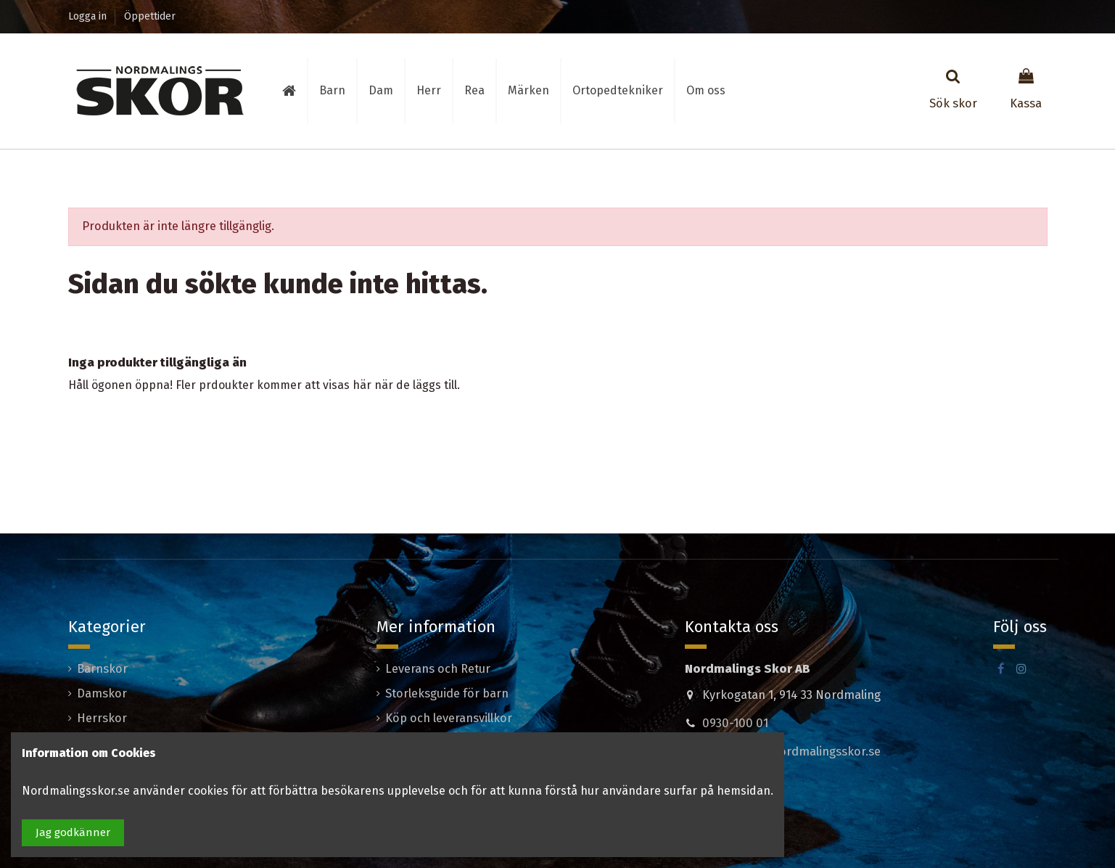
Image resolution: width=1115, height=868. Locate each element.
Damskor (102, 693)
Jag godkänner (73, 832)
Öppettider (150, 16)
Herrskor (102, 718)
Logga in (89, 16)
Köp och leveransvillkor (448, 718)
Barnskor (102, 669)
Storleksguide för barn (447, 693)
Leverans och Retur (437, 669)
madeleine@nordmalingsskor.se (791, 751)
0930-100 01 (735, 723)
